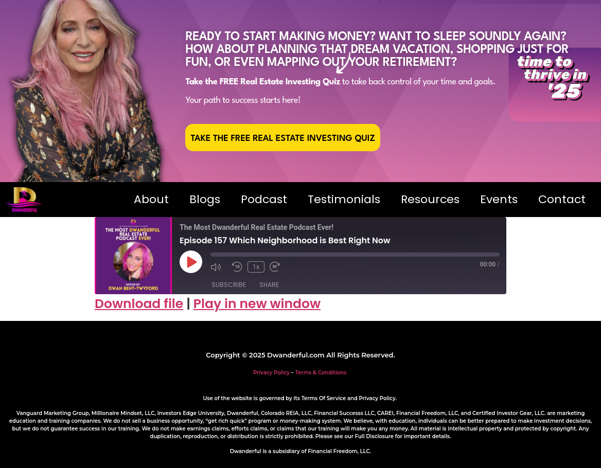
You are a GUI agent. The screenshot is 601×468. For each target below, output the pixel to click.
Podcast (264, 199)
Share (269, 284)
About (151, 199)
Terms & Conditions (321, 372)
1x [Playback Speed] (256, 267)
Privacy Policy (271, 372)
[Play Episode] (191, 261)
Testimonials (344, 199)
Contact (562, 199)
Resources (430, 199)
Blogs (204, 199)
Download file (139, 304)
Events (499, 199)
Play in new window (257, 304)
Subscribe (228, 284)
